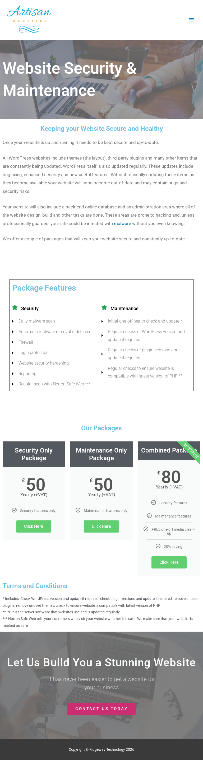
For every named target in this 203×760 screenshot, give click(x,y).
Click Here (33, 526)
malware (122, 223)
